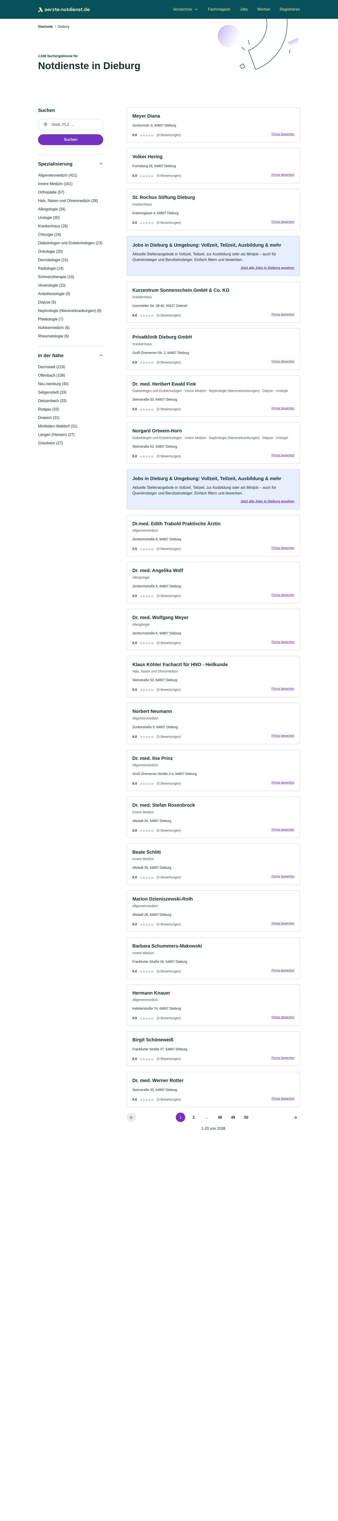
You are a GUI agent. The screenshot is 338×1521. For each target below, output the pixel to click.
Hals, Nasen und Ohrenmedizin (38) (68, 201)
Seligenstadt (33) (52, 393)
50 (246, 1123)
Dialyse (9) (47, 302)
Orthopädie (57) (51, 192)
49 (233, 1123)
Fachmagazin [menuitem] (219, 9)
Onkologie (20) (50, 252)
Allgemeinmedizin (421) (57, 176)
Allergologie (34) (51, 209)
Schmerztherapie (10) (56, 277)
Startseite (45, 27)
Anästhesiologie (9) (54, 294)
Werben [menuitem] (263, 9)
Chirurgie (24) (49, 235)
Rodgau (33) (48, 409)
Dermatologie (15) (53, 260)
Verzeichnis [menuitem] (182, 9)
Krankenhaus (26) (53, 226)
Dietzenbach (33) (52, 401)
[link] (213, 125)
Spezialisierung (55, 164)
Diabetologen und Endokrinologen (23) (70, 243)
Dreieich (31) (49, 418)
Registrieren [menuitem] (290, 9)
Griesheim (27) (50, 443)
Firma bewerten (282, 134)
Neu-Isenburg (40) (53, 384)
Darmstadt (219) (51, 367)
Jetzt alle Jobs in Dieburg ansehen (267, 269)
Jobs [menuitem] (244, 9)
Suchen (70, 140)
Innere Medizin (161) (55, 184)
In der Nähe (51, 355)
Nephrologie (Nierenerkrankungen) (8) (69, 311)
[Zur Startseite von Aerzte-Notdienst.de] (64, 9)
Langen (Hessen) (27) (56, 435)
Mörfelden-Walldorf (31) (57, 426)
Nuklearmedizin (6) (53, 328)
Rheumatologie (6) (53, 336)
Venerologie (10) (51, 286)
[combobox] (70, 125)
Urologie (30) (49, 218)
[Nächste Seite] (295, 1123)
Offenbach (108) (51, 376)
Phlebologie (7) (50, 319)
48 (220, 1123)
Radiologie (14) (51, 269)
